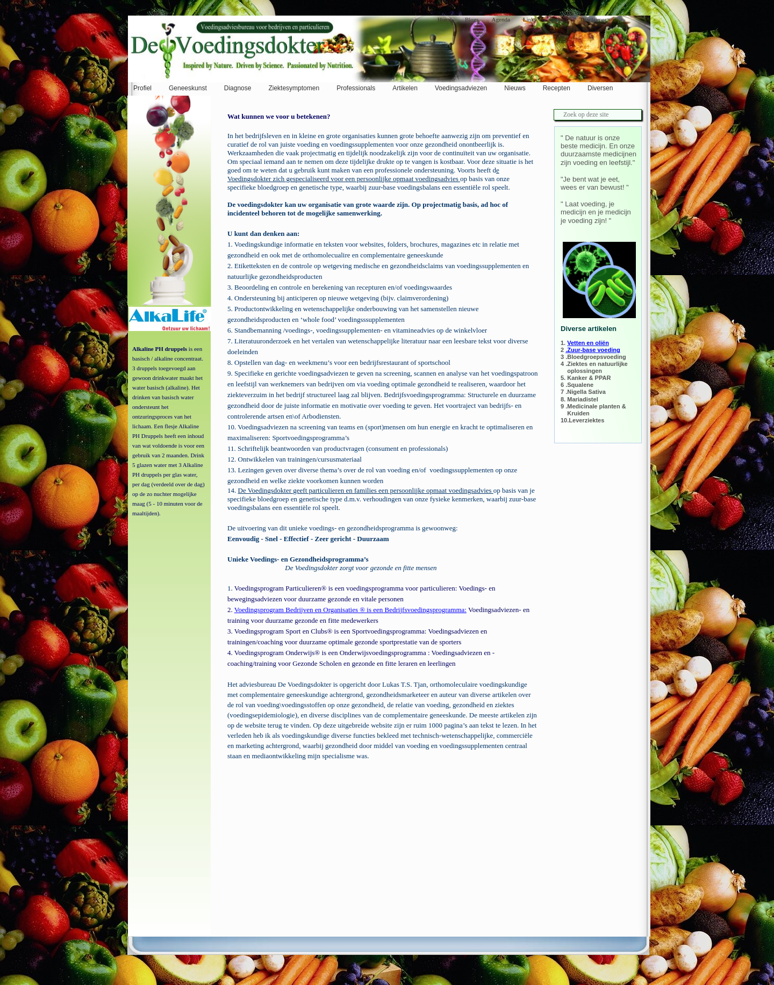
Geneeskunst (188, 88)
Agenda (501, 19)
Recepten (556, 88)
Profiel (142, 88)
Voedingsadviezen (461, 88)
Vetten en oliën (588, 343)
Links (529, 19)
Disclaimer (593, 19)
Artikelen (405, 88)
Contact (558, 19)
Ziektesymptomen (293, 88)
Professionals (355, 88)
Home (445, 19)
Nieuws (514, 88)
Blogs (472, 19)
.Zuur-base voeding (592, 350)
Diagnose (238, 88)
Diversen (600, 88)
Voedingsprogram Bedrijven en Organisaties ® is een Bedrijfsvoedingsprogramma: (350, 610)
